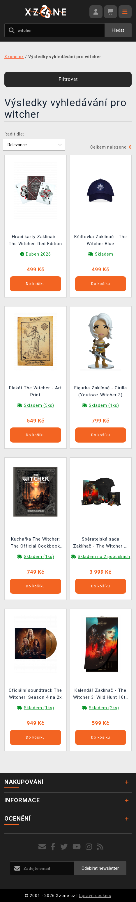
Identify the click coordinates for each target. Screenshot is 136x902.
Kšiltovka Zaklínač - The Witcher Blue (100, 240)
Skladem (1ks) (104, 405)
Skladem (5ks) (39, 405)
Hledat (118, 30)
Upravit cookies (95, 895)
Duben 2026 (38, 254)
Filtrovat (68, 79)
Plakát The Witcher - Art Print (35, 391)
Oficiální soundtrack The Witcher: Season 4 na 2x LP (35, 694)
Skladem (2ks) (104, 707)
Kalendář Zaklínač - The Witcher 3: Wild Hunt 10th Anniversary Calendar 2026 (100, 694)
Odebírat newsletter (100, 868)
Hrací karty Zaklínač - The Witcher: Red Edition (35, 240)
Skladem (104, 254)
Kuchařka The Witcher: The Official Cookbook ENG (35, 543)
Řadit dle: (14, 134)
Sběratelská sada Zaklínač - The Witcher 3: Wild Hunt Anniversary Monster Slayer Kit (100, 543)
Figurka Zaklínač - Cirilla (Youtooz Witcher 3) (100, 391)
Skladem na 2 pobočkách (104, 556)
